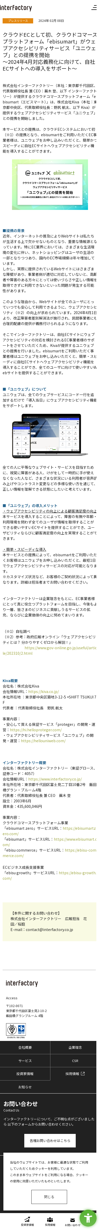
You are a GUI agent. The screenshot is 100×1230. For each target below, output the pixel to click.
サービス (25, 1060)
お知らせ (25, 1086)
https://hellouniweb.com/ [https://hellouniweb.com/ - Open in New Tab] (43, 740)
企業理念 (75, 1047)
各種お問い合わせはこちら (50, 1140)
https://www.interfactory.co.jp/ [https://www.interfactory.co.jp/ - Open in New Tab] (55, 779)
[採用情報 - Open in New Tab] (75, 1073)
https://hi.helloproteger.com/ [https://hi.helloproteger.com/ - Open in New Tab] (36, 729)
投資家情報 (24, 1073)
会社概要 (25, 1047)
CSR (75, 1060)
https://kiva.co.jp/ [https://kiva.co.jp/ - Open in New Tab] (43, 691)
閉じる (49, 1197)
